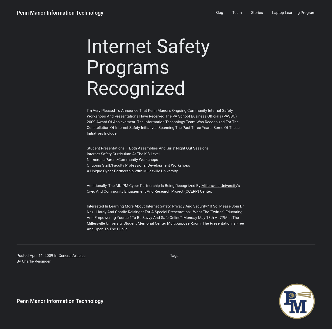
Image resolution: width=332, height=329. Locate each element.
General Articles (71, 255)
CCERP (192, 191)
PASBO (229, 116)
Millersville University (219, 185)
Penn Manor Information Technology (60, 13)
